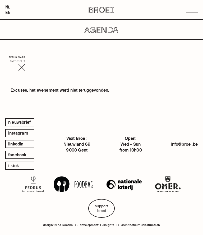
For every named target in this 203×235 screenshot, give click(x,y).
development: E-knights (97, 225)
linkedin (16, 144)
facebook (17, 154)
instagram (18, 133)
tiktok (13, 165)
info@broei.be (184, 144)
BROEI (101, 10)
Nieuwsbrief (19, 122)
